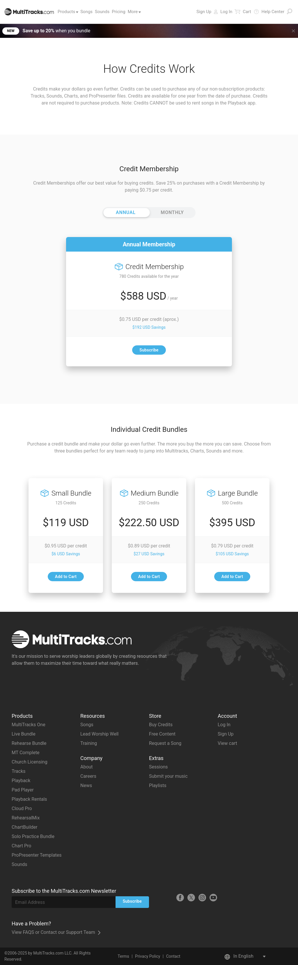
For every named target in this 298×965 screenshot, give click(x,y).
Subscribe (148, 350)
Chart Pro (21, 846)
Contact (173, 956)
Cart (243, 12)
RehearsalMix (26, 818)
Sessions (158, 767)
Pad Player (23, 790)
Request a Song (165, 743)
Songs (86, 11)
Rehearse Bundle (29, 743)
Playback (21, 780)
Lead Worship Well (99, 734)
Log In (223, 11)
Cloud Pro (22, 808)
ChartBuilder (24, 827)
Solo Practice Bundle (33, 836)
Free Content (162, 734)
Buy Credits (161, 724)
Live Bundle (24, 734)
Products (67, 11)
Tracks (19, 771)
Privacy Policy (147, 956)
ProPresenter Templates (37, 855)
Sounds (102, 11)
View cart (227, 743)
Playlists (157, 785)
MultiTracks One (28, 724)
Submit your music (168, 776)
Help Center (268, 12)
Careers (88, 776)
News (86, 785)
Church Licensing (29, 762)
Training (88, 743)
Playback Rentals (29, 799)
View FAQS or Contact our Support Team (56, 932)
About (86, 767)
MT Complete (26, 752)
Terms (123, 956)
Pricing (118, 11)
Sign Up (203, 11)
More (133, 11)
